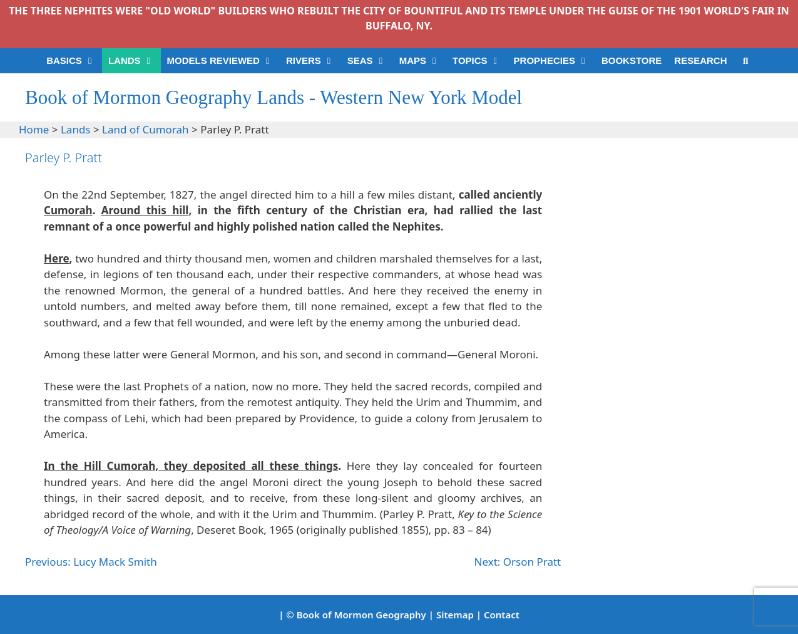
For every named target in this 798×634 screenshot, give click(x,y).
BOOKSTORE (631, 60)
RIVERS (313, 60)
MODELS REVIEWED (223, 60)
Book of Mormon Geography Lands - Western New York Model (273, 97)
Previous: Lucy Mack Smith (91, 561)
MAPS (422, 60)
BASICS (74, 60)
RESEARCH (700, 60)
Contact (501, 614)
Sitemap (455, 614)
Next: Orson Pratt (517, 561)
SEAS (370, 60)
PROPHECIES (554, 60)
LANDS (134, 60)
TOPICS (480, 60)
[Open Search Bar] (746, 60)
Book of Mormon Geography (361, 614)
